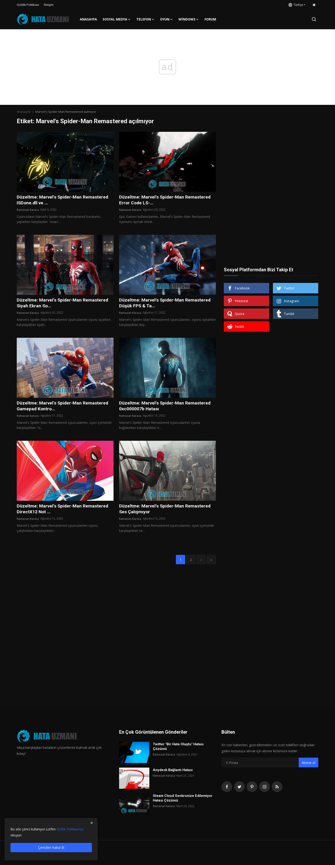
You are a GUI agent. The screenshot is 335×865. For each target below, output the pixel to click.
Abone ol (308, 762)
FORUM (210, 19)
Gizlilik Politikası (28, 5)
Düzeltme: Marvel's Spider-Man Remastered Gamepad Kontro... (63, 407)
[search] (314, 19)
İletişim (49, 5)
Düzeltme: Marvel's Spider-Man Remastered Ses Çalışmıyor (166, 510)
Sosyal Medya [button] (117, 19)
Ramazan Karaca (28, 210)
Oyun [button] (166, 19)
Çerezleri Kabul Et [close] (51, 847)
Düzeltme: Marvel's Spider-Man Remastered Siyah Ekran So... (63, 303)
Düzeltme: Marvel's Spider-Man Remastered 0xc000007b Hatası (166, 407)
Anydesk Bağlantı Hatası (173, 770)
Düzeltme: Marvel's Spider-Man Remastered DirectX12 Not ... (63, 510)
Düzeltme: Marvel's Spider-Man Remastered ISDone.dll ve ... (63, 200)
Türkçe (295, 5)
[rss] (277, 786)
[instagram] (264, 786)
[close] (91, 822)
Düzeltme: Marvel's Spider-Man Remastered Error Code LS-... (166, 200)
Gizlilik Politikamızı (70, 829)
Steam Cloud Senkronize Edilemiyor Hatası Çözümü (182, 798)
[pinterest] (252, 786)
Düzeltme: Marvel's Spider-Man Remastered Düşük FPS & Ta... (166, 303)
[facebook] (226, 786)
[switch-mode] (314, 5)
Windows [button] (188, 19)
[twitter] (239, 786)
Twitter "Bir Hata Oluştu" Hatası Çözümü (178, 746)
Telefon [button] (145, 19)
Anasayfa (88, 19)
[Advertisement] (271, 161)
